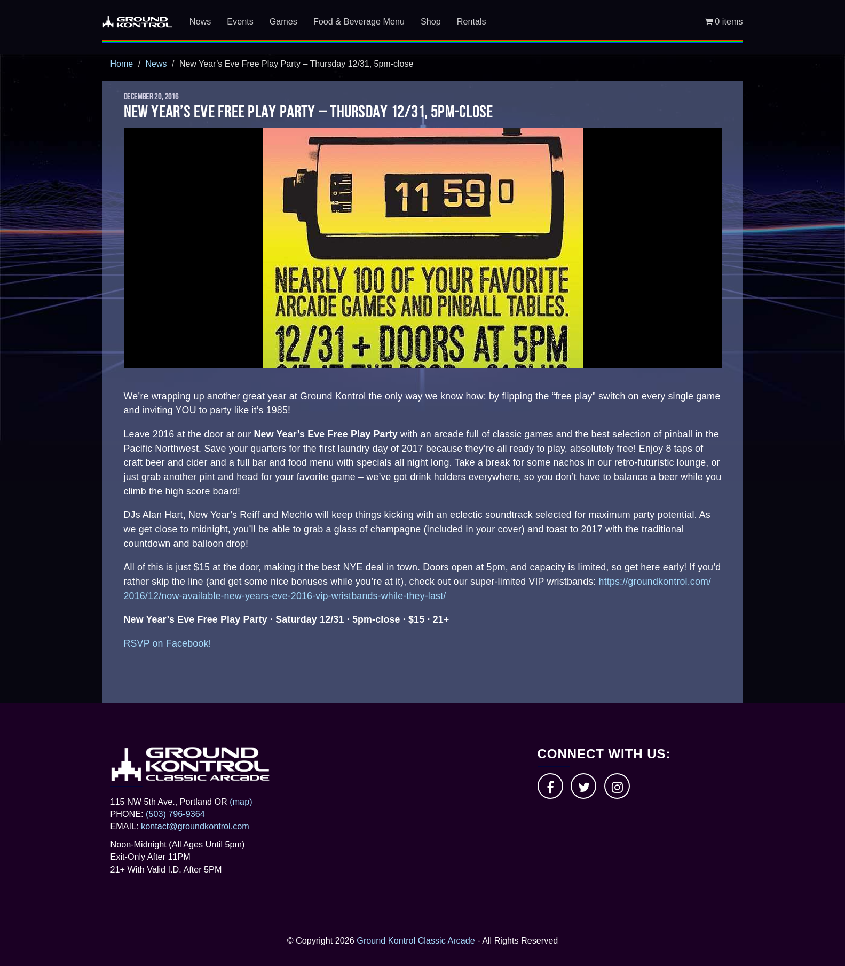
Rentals (471, 21)
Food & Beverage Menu (359, 21)
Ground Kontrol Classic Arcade (416, 940)
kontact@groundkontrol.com (195, 826)
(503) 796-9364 (175, 814)
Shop (431, 21)
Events (240, 21)
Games (283, 21)
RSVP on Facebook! (167, 643)
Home (121, 63)
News (200, 21)
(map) (241, 801)
